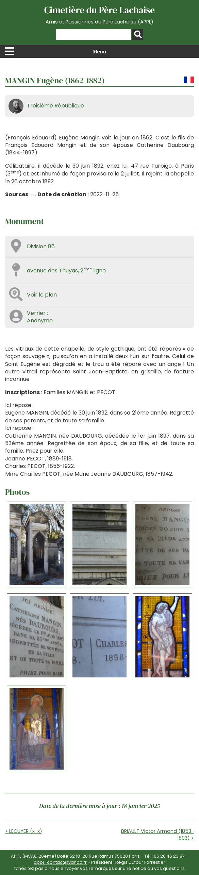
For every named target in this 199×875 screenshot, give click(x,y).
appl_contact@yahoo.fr (60, 862)
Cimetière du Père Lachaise (99, 15)
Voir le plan (42, 295)
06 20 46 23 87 (169, 856)
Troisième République (55, 106)
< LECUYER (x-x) (23, 831)
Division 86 (41, 246)
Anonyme (40, 320)
